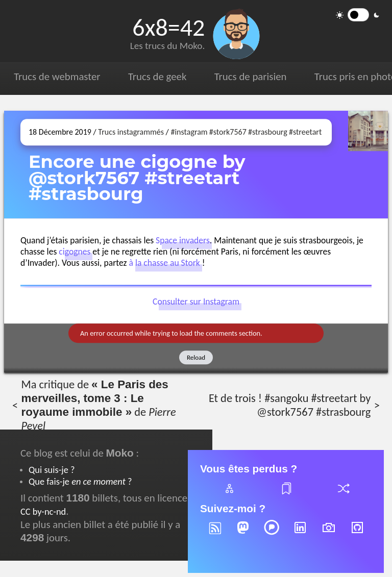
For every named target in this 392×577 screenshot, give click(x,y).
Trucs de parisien (250, 76)
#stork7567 (228, 132)
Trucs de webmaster (57, 76)
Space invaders (183, 240)
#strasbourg (267, 132)
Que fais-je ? (80, 481)
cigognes (74, 251)
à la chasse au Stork (164, 262)
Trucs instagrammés (131, 132)
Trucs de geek (157, 76)
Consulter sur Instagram (196, 302)
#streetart (305, 132)
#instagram (188, 132)
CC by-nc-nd (43, 511)
